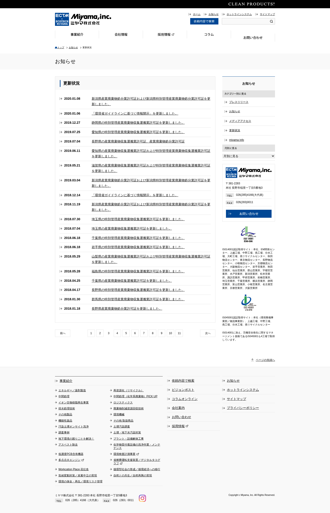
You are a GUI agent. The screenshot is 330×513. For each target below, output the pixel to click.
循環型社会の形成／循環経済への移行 (136, 469)
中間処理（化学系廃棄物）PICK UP (135, 396)
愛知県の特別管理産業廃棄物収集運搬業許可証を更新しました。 (138, 132)
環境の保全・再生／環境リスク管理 (80, 481)
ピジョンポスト (183, 390)
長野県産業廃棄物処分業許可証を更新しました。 (127, 308)
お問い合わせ (253, 38)
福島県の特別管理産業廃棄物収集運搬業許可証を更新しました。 (138, 271)
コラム (209, 34)
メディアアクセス (240, 121)
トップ (60, 47)
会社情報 (121, 34)
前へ (63, 333)
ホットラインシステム (239, 14)
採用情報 (165, 34)
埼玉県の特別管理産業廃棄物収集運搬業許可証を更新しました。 (138, 219)
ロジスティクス (123, 402)
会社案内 (178, 408)
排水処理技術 (66, 408)
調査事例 (63, 432)
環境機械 (118, 414)
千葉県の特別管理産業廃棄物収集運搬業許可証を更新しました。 (138, 238)
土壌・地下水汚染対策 (127, 432)
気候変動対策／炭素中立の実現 (77, 475)
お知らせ (214, 14)
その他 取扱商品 (123, 420)
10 (170, 333)
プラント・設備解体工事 (128, 438)
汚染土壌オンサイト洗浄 (73, 426)
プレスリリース (238, 102)
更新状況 (234, 130)
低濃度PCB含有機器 (70, 454)
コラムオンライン (185, 399)
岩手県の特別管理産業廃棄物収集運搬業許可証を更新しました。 (138, 247)
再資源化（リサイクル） (128, 390)
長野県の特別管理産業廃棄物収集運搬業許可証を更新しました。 (138, 290)
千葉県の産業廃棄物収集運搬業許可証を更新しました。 (132, 280)
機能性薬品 (65, 420)
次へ (208, 333)
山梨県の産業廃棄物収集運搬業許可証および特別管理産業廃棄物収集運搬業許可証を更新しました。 (151, 259)
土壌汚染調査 (121, 426)
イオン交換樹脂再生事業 (73, 402)
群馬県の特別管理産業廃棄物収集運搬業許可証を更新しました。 (138, 299)
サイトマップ (267, 14)
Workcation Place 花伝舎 (73, 469)
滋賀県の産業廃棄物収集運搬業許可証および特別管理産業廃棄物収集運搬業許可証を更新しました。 (151, 168)
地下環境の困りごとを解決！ (76, 438)
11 (179, 333)
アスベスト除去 (68, 444)
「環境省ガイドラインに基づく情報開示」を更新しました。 (135, 113)
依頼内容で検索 (183, 380)
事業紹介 (77, 34)
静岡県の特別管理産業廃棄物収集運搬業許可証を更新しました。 (138, 122)
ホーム (197, 14)
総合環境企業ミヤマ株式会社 (83, 19)
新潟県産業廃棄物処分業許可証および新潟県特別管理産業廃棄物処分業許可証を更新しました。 (151, 101)
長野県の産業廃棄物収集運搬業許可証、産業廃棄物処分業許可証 (138, 141)
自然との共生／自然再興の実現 (132, 475)
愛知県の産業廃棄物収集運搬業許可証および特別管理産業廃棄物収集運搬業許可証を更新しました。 (151, 153)
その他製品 (65, 414)
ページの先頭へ (265, 360)
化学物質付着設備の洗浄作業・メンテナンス (136, 446)
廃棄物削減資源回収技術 (128, 408)
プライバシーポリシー (243, 408)
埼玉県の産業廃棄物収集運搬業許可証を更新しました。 (132, 228)
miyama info (236, 140)
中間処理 (63, 396)
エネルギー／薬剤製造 (72, 390)
